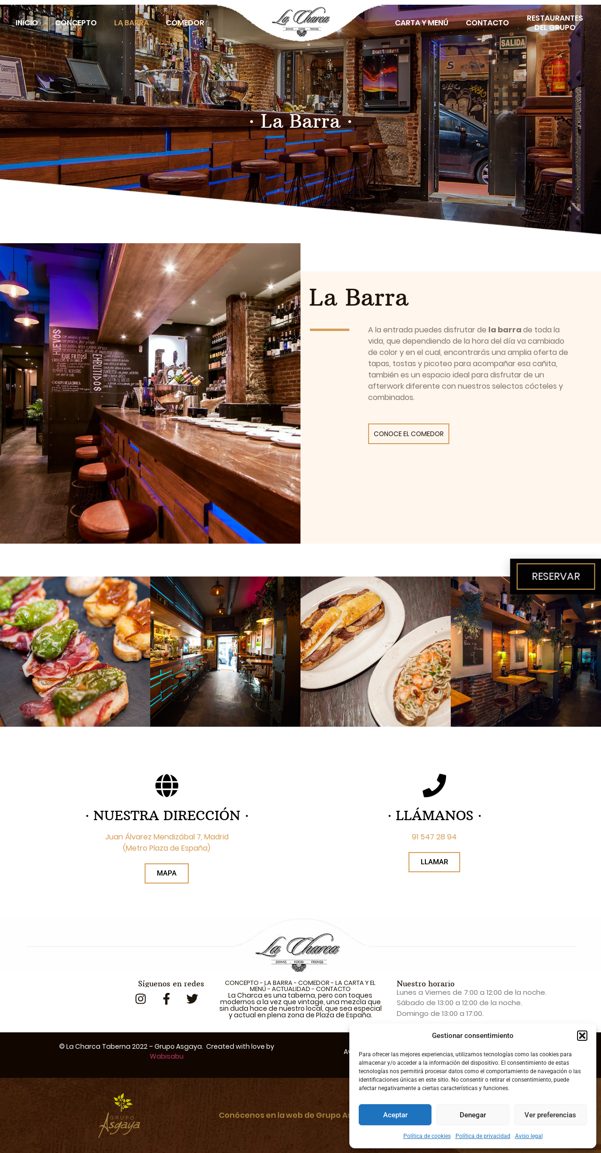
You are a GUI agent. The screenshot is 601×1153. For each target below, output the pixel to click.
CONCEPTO (242, 982)
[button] (582, 1035)
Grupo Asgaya (178, 1046)
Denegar (473, 1115)
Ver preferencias (550, 1115)
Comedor (185, 22)
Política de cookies (427, 1136)
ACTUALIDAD (291, 988)
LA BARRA (278, 982)
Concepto (76, 22)
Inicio (26, 22)
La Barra (131, 22)
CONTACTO (333, 988)
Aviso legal (529, 1136)
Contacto (487, 22)
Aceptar (395, 1115)
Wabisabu (167, 1056)
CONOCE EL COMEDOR (409, 433)
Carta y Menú (421, 22)
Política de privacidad (482, 1136)
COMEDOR (314, 982)
